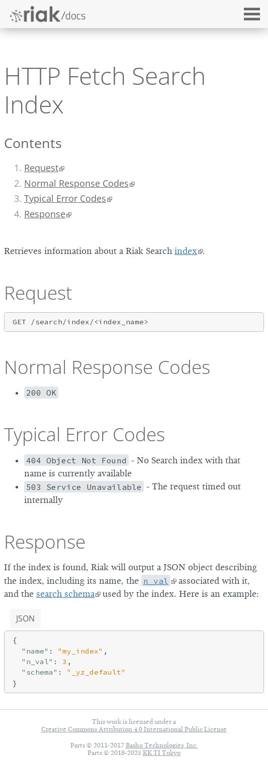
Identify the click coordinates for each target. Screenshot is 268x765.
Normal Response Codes (76, 183)
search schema (65, 594)
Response (44, 214)
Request (41, 168)
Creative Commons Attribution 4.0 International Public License (134, 729)
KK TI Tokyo (162, 752)
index (185, 251)
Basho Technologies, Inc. (162, 745)
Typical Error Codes (65, 198)
